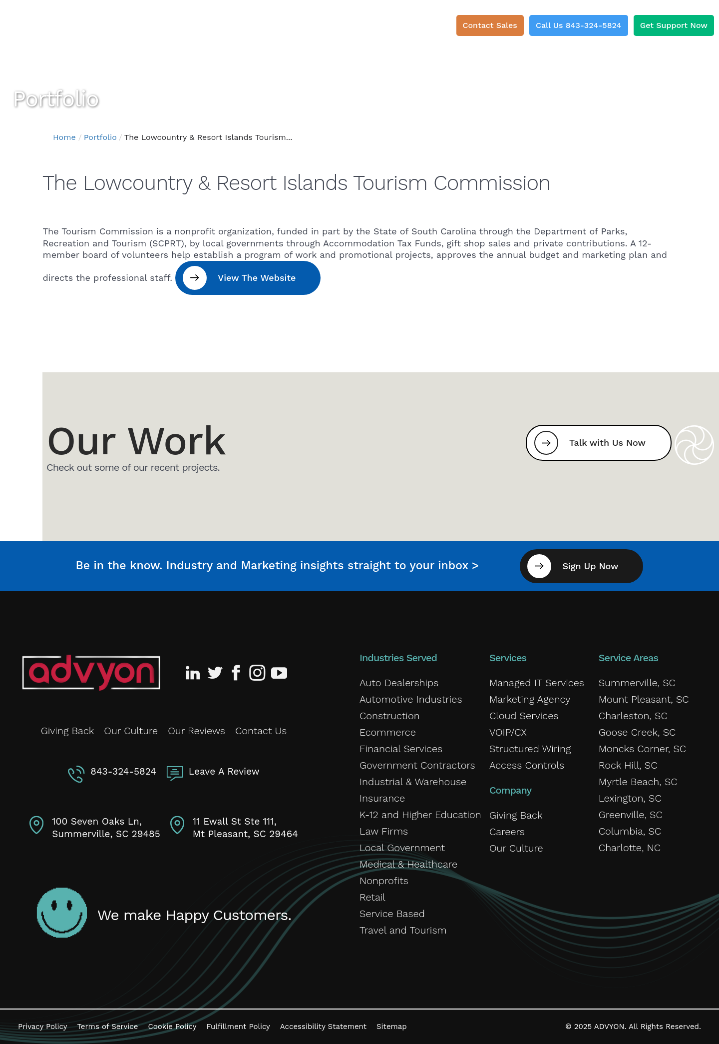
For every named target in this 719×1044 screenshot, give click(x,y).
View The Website (257, 277)
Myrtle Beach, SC (638, 782)
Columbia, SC (630, 831)
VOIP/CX (508, 732)
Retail (372, 897)
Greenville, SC (631, 815)
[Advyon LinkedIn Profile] (195, 673)
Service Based (392, 914)
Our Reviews (196, 731)
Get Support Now (674, 25)
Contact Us (261, 731)
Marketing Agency (529, 699)
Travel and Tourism (403, 930)
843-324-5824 (123, 771)
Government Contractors (417, 765)
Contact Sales (490, 25)
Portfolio (100, 137)
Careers (507, 832)
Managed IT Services (536, 683)
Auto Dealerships (399, 683)
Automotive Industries (411, 699)
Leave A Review (224, 771)
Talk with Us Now (607, 442)
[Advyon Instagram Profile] (258, 673)
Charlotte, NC (630, 848)
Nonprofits (384, 881)
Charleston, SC (633, 716)
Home (64, 137)
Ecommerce (388, 732)
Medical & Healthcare (408, 864)
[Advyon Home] (91, 672)
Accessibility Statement (323, 1026)
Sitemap (391, 1026)
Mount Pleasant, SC (644, 699)
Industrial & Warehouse (413, 782)
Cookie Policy (172, 1026)
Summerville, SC (637, 683)
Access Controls (526, 765)
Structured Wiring (530, 749)
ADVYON (609, 1026)
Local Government (402, 848)
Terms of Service (107, 1026)
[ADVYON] (66, 29)
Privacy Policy (42, 1026)
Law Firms (384, 831)
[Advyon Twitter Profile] (216, 673)
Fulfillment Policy (238, 1026)
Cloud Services (523, 716)
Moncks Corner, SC (642, 749)
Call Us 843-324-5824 (579, 25)
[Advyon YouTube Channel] (279, 673)
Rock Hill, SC (628, 765)
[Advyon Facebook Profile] (237, 673)
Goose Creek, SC (637, 732)
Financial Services (401, 749)
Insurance (382, 798)
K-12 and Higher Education (420, 815)
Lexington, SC (630, 798)
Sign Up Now (590, 566)
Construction (390, 716)
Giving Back (67, 731)
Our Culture (131, 731)
